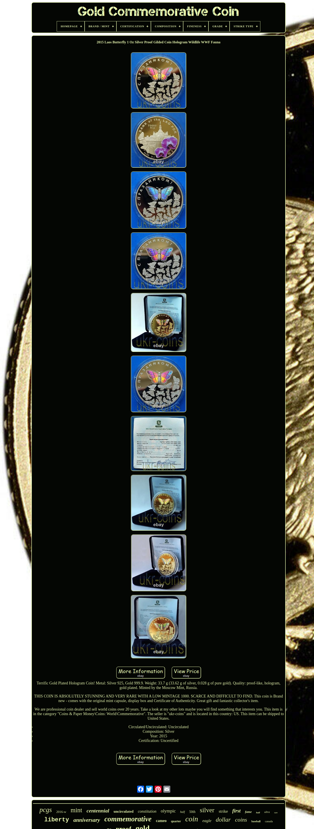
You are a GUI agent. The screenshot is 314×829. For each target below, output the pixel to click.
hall (258, 812)
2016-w (61, 812)
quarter (176, 821)
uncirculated (123, 811)
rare (276, 812)
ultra (267, 812)
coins (241, 820)
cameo (161, 821)
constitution (147, 811)
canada (269, 821)
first (236, 811)
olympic (168, 811)
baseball (256, 821)
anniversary (86, 820)
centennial (98, 811)
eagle (206, 820)
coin (191, 819)
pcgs (45, 810)
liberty (56, 820)
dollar (223, 819)
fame (248, 812)
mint (76, 810)
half (182, 812)
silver (207, 810)
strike (223, 811)
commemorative (128, 819)
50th (192, 812)
